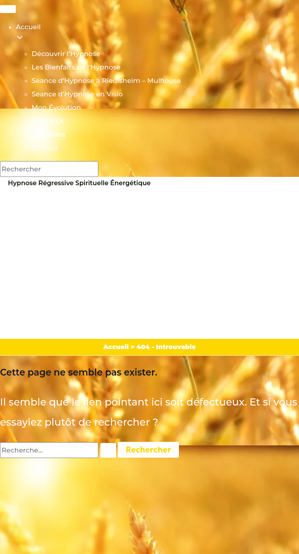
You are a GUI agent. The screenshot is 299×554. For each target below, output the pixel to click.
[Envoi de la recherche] (108, 450)
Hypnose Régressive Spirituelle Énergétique (79, 183)
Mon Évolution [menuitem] (56, 107)
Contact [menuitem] (45, 148)
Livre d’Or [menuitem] (48, 121)
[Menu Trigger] (8, 9)
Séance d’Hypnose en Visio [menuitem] (77, 94)
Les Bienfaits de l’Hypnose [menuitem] (76, 67)
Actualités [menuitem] (49, 134)
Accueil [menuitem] (157, 35)
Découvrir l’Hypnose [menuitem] (66, 54)
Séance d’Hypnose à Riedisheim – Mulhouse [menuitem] (106, 81)
